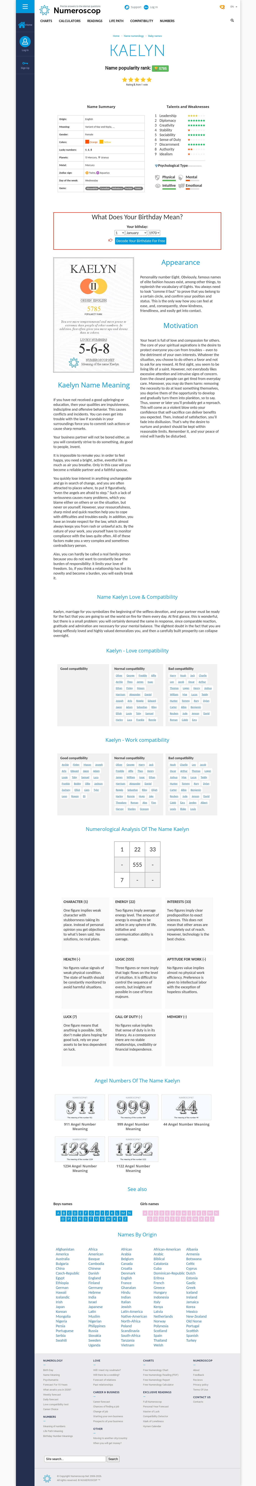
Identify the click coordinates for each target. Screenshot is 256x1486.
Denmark (128, 1273)
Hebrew (94, 1292)
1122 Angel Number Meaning (133, 1168)
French (159, 1282)
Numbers (167, 21)
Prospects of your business (108, 1421)
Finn (153, 802)
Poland (126, 1326)
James (140, 681)
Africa (92, 1249)
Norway (160, 1321)
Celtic (190, 1263)
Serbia (61, 1335)
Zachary (66, 790)
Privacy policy (200, 1384)
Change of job (100, 1411)
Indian (126, 1297)
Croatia (126, 1268)
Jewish (126, 1306)
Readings (94, 21)
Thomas (174, 688)
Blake (183, 809)
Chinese (94, 1268)
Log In (25, 50)
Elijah (119, 713)
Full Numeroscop (152, 1401)
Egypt (60, 1278)
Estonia (192, 1278)
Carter (173, 707)
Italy (157, 1302)
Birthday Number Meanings (58, 1436)
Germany (95, 1287)
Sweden (94, 1340)
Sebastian (142, 707)
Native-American (134, 1316)
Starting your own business (108, 1416)
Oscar (191, 681)
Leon (64, 796)
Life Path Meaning (53, 1431)
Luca (129, 719)
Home (25, 24)
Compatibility (141, 21)
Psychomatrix (50, 1380)
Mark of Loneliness (153, 1421)
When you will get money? (107, 1443)
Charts (46, 21)
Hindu (125, 1292)
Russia (93, 1330)
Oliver (119, 675)
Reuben (174, 713)
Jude (185, 713)
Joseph (119, 700)
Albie (184, 707)
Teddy (205, 694)
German (62, 1287)
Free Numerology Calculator (158, 1384)
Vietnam (127, 1345)
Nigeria (61, 1321)
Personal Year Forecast (156, 1406)
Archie (119, 681)
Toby (138, 713)
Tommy (186, 700)
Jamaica (192, 1302)
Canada (127, 1263)
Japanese (95, 1306)
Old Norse (194, 1321)
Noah (183, 675)
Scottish (192, 1330)
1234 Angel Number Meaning (80, 1168)
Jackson (98, 783)
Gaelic (191, 1282)
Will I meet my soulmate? (107, 1370)
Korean (61, 1311)
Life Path (116, 21)
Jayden (193, 802)
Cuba (157, 1268)
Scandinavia (130, 1330)
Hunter (174, 700)
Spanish (192, 1335)
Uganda (94, 1345)
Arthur (202, 681)
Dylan (206, 700)
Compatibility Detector (155, 1416)
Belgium (127, 1259)
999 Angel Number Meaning (133, 1126)
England (94, 1278)
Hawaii (61, 1292)
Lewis (173, 809)
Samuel (149, 713)
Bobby (77, 783)
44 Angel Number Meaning (186, 1124)
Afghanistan (65, 1249)
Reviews (198, 1380)
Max (184, 694)
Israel (92, 1302)
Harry (173, 675)
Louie (129, 713)
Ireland (191, 1297)
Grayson (144, 809)
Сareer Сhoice (50, 1409)
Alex (144, 802)
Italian (126, 1302)
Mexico (192, 1311)
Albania (192, 1249)
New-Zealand (196, 1316)
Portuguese (64, 1330)
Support (132, 7)
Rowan (75, 796)
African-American (167, 1249)
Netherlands (163, 1316)
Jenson (195, 713)
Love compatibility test (56, 1404)
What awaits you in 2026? (57, 1389)
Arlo (130, 700)
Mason (140, 688)
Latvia (158, 1311)
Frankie (140, 719)
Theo (130, 681)
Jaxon (119, 707)
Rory (196, 700)
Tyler (96, 790)
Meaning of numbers (54, 1426)
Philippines (96, 1326)
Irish (59, 1302)
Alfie (153, 675)
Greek (190, 1287)
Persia (60, 1326)
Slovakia (94, 1335)
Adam (129, 707)
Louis (193, 809)
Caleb (185, 719)
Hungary (160, 1292)
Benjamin (196, 707)
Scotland (160, 1330)
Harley (119, 719)
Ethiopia (62, 1282)
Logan (186, 688)
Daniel (148, 694)
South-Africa (130, 1335)
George (130, 675)
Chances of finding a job (106, 1406)
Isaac (150, 681)
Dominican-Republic (169, 1273)
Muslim (94, 1316)
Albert (204, 802)
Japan (60, 1306)
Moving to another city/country (110, 1438)
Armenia (192, 1254)
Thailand (160, 1340)
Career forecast (101, 1401)
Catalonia (161, 1263)
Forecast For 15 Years (55, 1384)
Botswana (194, 1259)
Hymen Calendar (152, 1426)
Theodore (121, 802)
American (95, 1254)
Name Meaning (51, 1375)
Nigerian (94, 1321)
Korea (190, 1306)
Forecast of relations (104, 1380)
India (92, 1297)
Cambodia (96, 1263)
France (126, 1282)
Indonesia (161, 1297)
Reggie (140, 700)
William (174, 694)
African (126, 1249)
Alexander (134, 694)
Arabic (158, 1254)
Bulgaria (62, 1263)
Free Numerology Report (156, 1380)
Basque (94, 1259)
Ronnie (152, 719)
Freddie (143, 675)
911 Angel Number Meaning (80, 1126)
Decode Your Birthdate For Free (140, 240)
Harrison (120, 694)
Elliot (77, 790)
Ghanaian (128, 1287)
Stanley (132, 809)
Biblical (159, 1259)
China (60, 1268)
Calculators (70, 21)
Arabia (126, 1254)
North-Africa (130, 1321)
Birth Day (48, 1370)
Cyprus (191, 1268)
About (196, 1370)
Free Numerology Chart (155, 1370)
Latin (92, 1311)
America (62, 1254)
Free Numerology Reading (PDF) (160, 1375)
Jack (192, 675)
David (206, 713)
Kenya (158, 1306)
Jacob (181, 681)
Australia (62, 1259)
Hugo (142, 796)
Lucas (194, 694)
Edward (152, 700)
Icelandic (63, 1297)
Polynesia (161, 1326)
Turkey (191, 1340)
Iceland (192, 1292)
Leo (172, 681)
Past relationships (103, 1384)
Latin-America (132, 1311)
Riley (154, 707)
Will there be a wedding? (106, 1375)
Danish (93, 1273)
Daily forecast (50, 1399)
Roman (174, 719)
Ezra (194, 719)
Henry (196, 688)
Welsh (158, 1345)
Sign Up (25, 68)
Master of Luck (151, 1411)
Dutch (190, 1273)
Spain (158, 1335)
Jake (151, 796)
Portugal (192, 1326)
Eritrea (159, 1278)
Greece (159, 1287)
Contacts (198, 1401)
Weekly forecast (52, 1394)
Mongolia (63, 1316)
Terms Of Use (200, 1389)
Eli (84, 796)
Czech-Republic (67, 1273)
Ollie (87, 783)
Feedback (198, 1375)
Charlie (203, 675)
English (126, 1278)
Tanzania (127, 1340)
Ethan (119, 688)
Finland (94, 1282)
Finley (129, 688)
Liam (86, 790)
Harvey (119, 809)
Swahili (61, 1340)
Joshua (208, 688)
